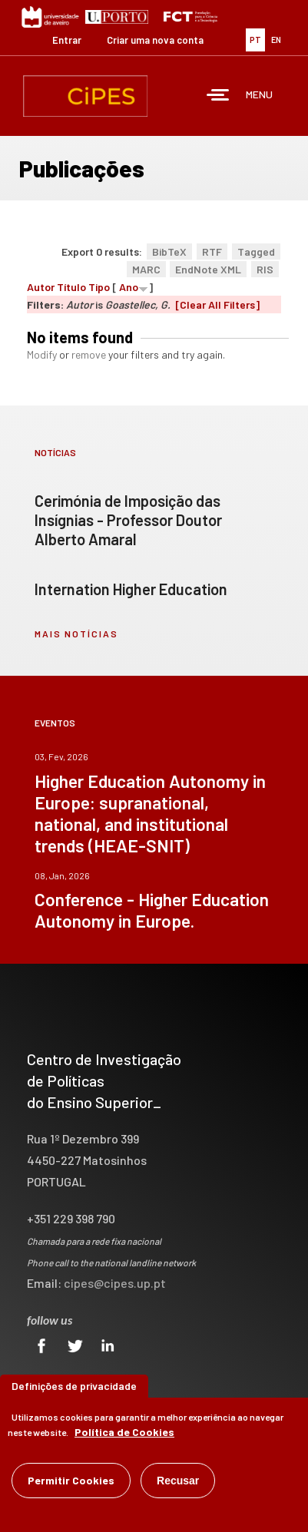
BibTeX (169, 251)
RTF (212, 251)
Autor (41, 286)
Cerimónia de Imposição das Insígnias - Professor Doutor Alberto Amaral (128, 519)
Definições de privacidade (74, 1385)
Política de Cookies (124, 1431)
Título (71, 286)
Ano (128, 286)
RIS (265, 269)
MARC (146, 269)
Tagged (256, 251)
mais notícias (76, 633)
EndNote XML (208, 269)
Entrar (66, 40)
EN (276, 40)
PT (255, 40)
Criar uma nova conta (155, 40)
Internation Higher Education (131, 589)
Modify (42, 354)
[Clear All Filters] (217, 304)
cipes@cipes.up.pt (115, 1283)
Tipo (99, 286)
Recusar (178, 1480)
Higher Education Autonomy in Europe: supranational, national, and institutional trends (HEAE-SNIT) (150, 813)
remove (88, 354)
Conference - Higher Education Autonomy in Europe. (152, 909)
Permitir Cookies (71, 1480)
